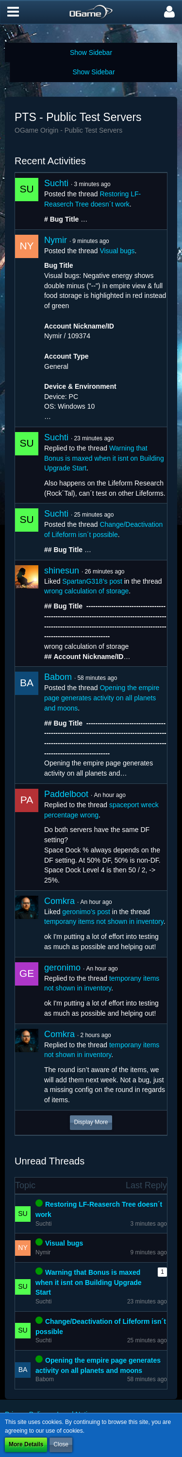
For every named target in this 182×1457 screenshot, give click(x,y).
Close (60, 1444)
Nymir (55, 240)
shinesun (61, 570)
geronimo (62, 967)
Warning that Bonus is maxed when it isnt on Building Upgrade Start (104, 458)
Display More (91, 1122)
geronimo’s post (86, 912)
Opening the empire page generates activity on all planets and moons (101, 697)
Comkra (59, 901)
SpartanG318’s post (92, 581)
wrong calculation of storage (86, 591)
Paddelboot (66, 794)
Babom (58, 677)
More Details (26, 1444)
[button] (13, 12)
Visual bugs (116, 251)
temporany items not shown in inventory (104, 921)
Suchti (56, 183)
